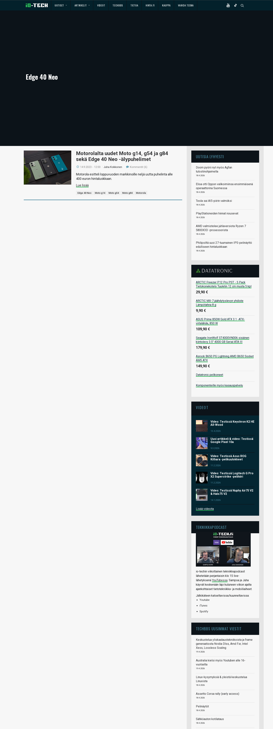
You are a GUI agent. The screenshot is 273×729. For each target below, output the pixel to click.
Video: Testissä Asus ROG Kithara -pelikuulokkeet (228, 432)
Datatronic (215, 245)
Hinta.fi (150, 5)
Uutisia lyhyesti (210, 131)
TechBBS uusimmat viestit (219, 603)
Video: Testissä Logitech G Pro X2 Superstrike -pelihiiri (232, 449)
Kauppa (166, 5)
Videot (101, 5)
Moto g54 (114, 167)
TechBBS (118, 5)
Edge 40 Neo (84, 167)
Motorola (141, 167)
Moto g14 (100, 167)
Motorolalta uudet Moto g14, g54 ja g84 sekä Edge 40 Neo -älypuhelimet (122, 131)
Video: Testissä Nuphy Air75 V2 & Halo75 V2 (232, 466)
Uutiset (61, 5)
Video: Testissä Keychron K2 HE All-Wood (232, 397)
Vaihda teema (186, 5)
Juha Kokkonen (113, 141)
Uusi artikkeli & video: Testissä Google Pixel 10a (232, 415)
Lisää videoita (205, 483)
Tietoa (134, 5)
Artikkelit (82, 5)
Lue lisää (82, 160)
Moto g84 (127, 167)
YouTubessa (220, 555)
